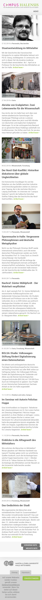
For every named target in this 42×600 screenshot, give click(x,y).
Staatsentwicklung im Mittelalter (20, 48)
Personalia (15, 278)
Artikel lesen (18, 67)
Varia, (14, 348)
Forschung (26, 166)
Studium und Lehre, (19, 395)
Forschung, (20, 348)
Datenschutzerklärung (11, 585)
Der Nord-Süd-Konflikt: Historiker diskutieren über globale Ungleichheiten (20, 173)
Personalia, (16, 43)
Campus (29, 395)
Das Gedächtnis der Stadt (16, 505)
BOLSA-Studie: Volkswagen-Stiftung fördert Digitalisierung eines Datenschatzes (19, 356)
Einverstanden (31, 578)
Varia (14, 100)
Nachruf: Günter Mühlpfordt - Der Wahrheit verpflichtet (20, 284)
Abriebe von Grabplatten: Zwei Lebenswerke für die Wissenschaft (21, 106)
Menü (35, 11)
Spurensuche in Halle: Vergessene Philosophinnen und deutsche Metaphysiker (20, 240)
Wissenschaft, (17, 166)
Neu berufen (24, 43)
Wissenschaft (25, 232)
